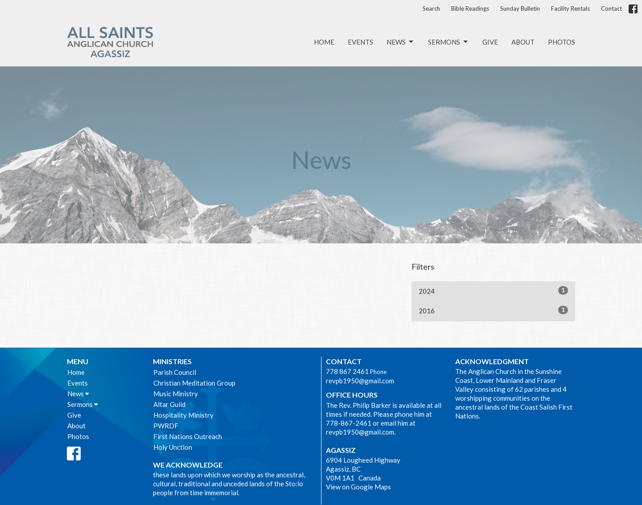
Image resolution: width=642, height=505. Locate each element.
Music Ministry (175, 394)
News (401, 41)
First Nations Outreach (187, 436)
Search (431, 8)
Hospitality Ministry (183, 415)
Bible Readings (470, 8)
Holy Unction (172, 447)
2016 (493, 310)
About (523, 42)
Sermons (448, 41)
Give (490, 42)
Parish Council (174, 372)
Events (360, 42)
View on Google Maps (358, 487)
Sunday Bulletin (520, 8)
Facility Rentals (570, 8)
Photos (561, 42)
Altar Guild (169, 404)
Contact (611, 8)
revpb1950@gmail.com (360, 381)
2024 (493, 290)
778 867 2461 (347, 371)
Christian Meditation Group (194, 383)
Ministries (172, 361)
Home (324, 42)
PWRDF (165, 426)
